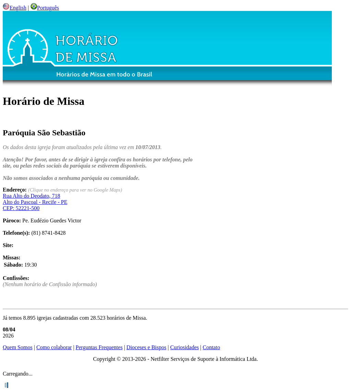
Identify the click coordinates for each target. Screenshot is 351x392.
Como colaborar (54, 347)
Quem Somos (18, 347)
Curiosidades (184, 347)
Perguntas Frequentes (99, 347)
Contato (211, 347)
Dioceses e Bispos (146, 347)
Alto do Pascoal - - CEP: (35, 202)
